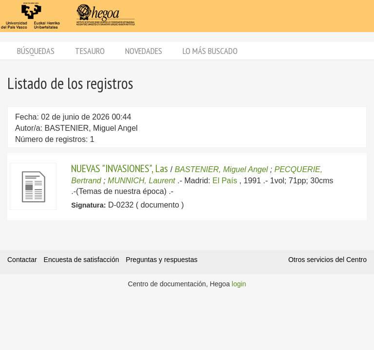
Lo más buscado (210, 50)
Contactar (22, 259)
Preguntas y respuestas (161, 259)
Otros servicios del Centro (327, 259)
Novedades (143, 50)
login (239, 284)
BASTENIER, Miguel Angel (221, 169)
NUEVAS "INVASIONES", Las (119, 168)
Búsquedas (36, 50)
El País (224, 180)
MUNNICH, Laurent (141, 180)
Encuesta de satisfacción (81, 259)
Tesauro (90, 50)
